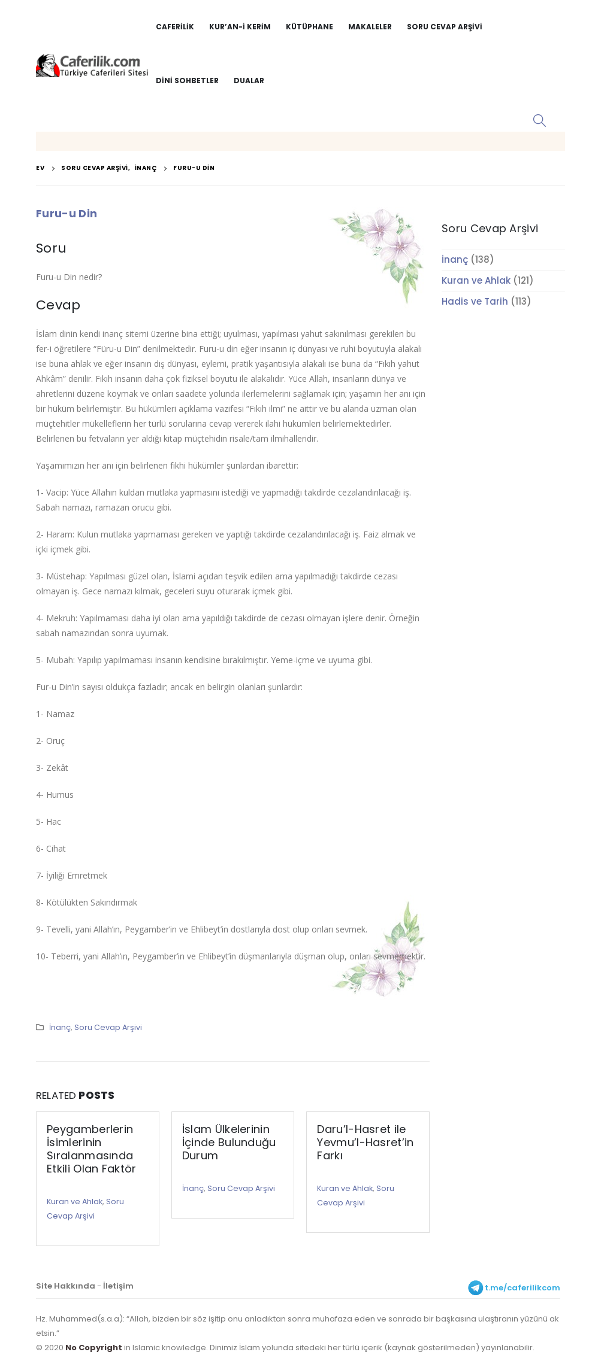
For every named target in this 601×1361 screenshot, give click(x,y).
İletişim (118, 1286)
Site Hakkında (65, 1286)
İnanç (60, 1027)
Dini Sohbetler (187, 80)
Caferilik (175, 27)
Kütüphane (309, 27)
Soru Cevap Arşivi (444, 27)
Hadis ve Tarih (475, 301)
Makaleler (370, 27)
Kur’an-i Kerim (240, 27)
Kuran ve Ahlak (74, 1201)
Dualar (249, 80)
